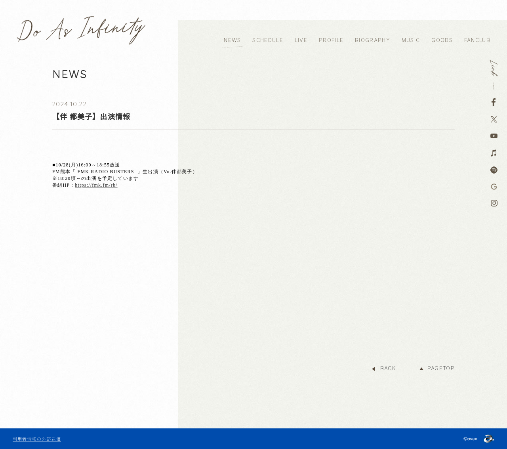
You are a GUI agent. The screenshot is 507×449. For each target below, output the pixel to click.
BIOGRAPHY (372, 40)
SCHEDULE (267, 40)
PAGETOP (441, 368)
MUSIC (411, 40)
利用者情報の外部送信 (37, 438)
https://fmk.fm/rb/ (96, 185)
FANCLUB (477, 40)
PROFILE (331, 40)
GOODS (442, 40)
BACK (388, 368)
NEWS (232, 40)
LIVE (301, 40)
